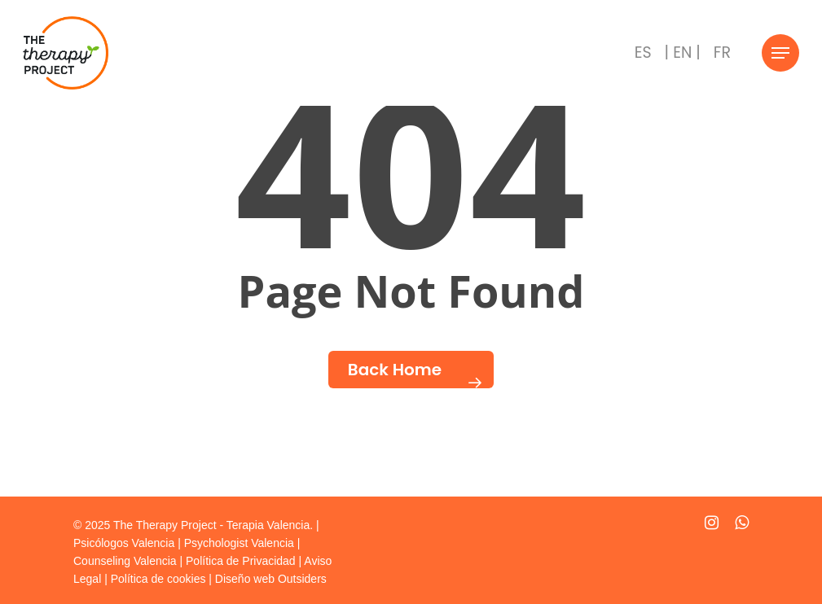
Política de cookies (158, 578)
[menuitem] (643, 53)
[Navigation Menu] (780, 53)
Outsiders (302, 578)
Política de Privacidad (241, 560)
